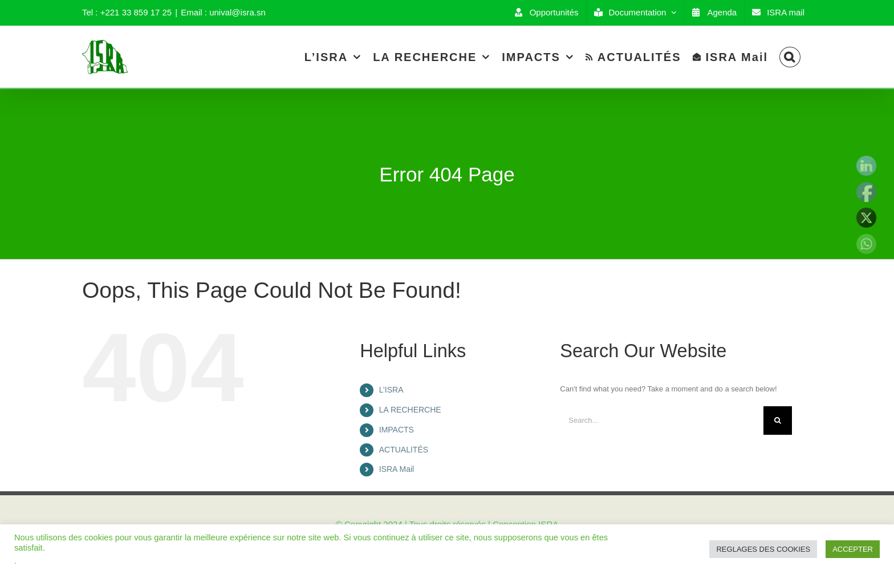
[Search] (789, 57)
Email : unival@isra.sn (223, 12)
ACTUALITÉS (403, 449)
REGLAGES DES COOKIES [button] (763, 549)
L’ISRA (391, 389)
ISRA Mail (396, 469)
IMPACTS (396, 429)
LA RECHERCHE (410, 409)
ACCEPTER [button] (852, 549)
